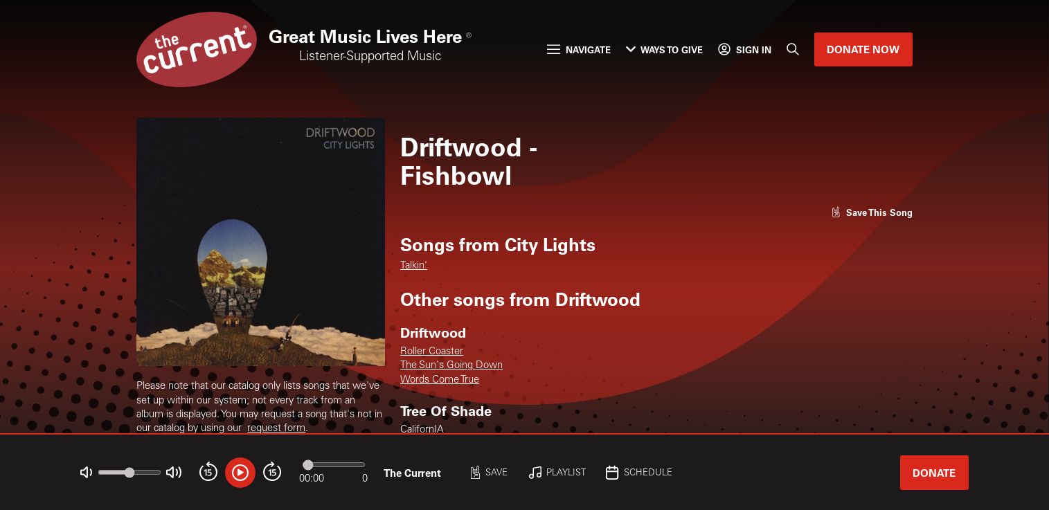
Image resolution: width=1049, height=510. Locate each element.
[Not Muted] (86, 472)
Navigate (578, 49)
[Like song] (872, 212)
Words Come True (439, 380)
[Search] (792, 49)
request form (276, 429)
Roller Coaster (431, 352)
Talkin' (413, 266)
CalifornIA (422, 430)
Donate (934, 473)
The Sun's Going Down (451, 366)
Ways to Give (664, 49)
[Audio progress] (334, 464)
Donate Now (863, 49)
